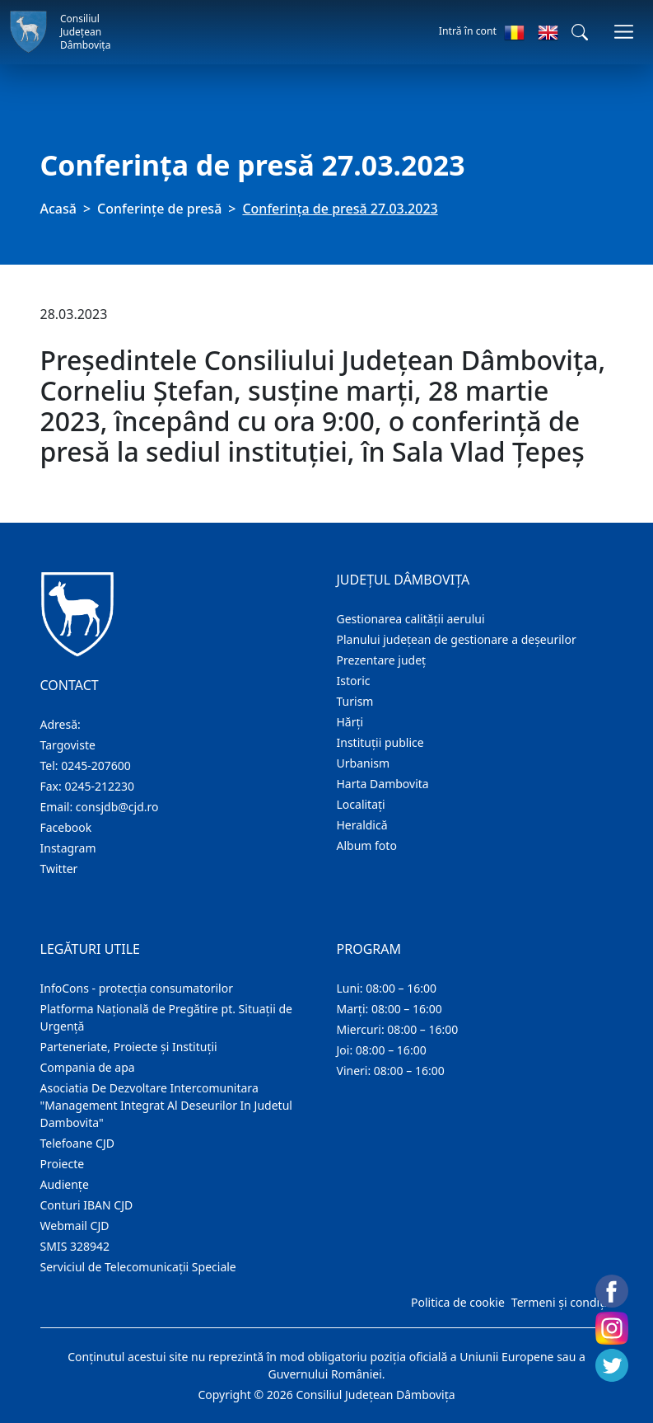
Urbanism (363, 763)
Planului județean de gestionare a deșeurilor (456, 639)
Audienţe (64, 1184)
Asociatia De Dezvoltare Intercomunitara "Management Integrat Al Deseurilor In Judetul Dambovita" (166, 1105)
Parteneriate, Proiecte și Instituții (128, 1046)
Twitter (59, 868)
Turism (355, 701)
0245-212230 (99, 786)
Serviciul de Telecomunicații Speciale (138, 1267)
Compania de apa (87, 1067)
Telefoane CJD (77, 1143)
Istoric (354, 680)
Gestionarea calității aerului (411, 619)
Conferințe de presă (159, 209)
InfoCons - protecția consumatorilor (137, 988)
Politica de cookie (458, 1302)
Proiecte (62, 1164)
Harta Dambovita (383, 783)
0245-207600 (96, 765)
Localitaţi (361, 804)
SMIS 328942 (75, 1246)
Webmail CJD (75, 1225)
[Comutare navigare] (623, 32)
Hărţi (350, 722)
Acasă (58, 209)
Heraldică (362, 825)
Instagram (68, 848)
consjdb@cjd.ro (117, 807)
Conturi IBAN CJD (86, 1205)
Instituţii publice (380, 742)
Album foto (367, 845)
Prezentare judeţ (382, 660)
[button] (579, 32)
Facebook (66, 827)
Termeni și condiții (560, 1302)
